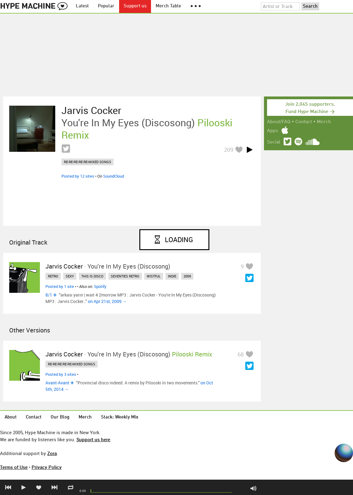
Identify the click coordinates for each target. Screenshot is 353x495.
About (11, 417)
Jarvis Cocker (91, 110)
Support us (135, 6)
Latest (82, 6)
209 (228, 149)
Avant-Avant (57, 383)
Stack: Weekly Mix (119, 417)
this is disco (92, 276)
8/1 (48, 295)
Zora (52, 453)
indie (172, 276)
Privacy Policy (47, 467)
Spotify (100, 286)
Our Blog (60, 417)
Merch (324, 122)
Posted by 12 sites (77, 176)
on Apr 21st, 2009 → (107, 301)
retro (53, 276)
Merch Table (168, 6)
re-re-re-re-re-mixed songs (87, 161)
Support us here (93, 439)
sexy (70, 276)
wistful (154, 276)
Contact (303, 122)
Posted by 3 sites (60, 374)
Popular (106, 6)
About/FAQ (278, 122)
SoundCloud (113, 176)
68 (241, 354)
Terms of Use (14, 467)
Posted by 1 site (59, 286)
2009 (187, 276)
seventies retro (125, 276)
